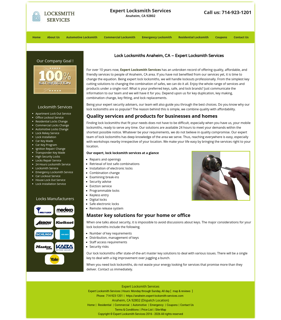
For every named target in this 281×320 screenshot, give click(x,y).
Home (36, 37)
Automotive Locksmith (81, 37)
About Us (53, 37)
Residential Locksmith (194, 37)
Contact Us (241, 37)
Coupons (221, 37)
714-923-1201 (237, 12)
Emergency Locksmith (157, 37)
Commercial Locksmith (119, 37)
